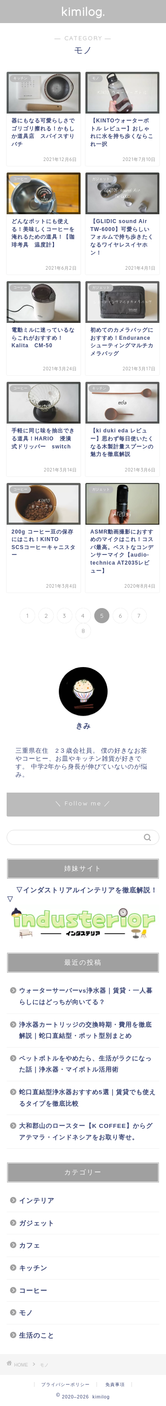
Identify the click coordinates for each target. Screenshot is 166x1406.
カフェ (29, 1245)
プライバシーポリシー (65, 1384)
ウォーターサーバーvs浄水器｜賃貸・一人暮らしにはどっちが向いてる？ (86, 996)
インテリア (36, 1200)
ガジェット (36, 1223)
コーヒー (33, 1290)
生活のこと (36, 1335)
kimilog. (83, 11)
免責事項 (115, 1384)
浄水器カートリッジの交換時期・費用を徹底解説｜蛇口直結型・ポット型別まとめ (85, 1030)
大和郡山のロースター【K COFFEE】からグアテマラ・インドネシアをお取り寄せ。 (86, 1132)
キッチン (33, 1268)
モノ (26, 1312)
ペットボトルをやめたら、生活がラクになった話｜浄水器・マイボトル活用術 (85, 1064)
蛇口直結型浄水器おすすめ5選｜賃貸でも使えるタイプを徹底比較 (87, 1098)
